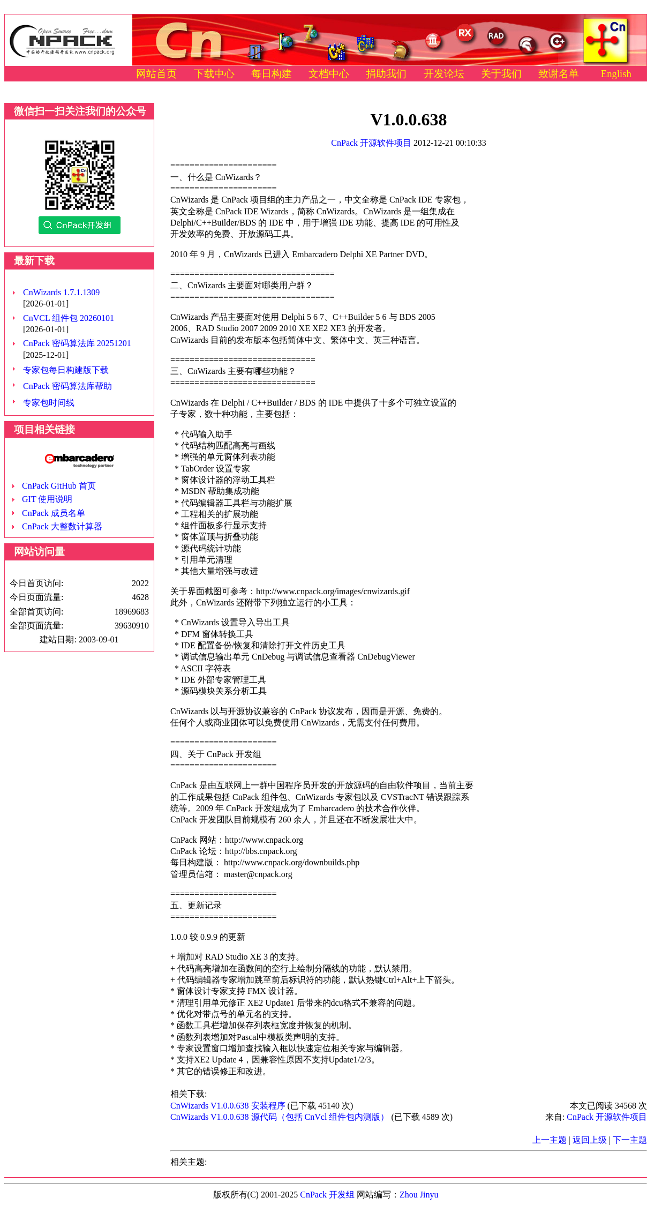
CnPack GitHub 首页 (59, 485)
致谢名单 (558, 73)
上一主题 (549, 1139)
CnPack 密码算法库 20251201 (77, 343)
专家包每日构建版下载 (66, 370)
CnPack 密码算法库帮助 (67, 386)
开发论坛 (444, 73)
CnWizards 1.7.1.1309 (61, 292)
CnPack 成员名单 (53, 513)
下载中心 (214, 73)
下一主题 (630, 1139)
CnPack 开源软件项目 (371, 142)
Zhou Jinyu (419, 1194)
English (616, 73)
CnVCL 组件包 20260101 (68, 318)
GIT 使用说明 (47, 499)
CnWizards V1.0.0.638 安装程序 (227, 1105)
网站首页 (156, 73)
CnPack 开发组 (327, 1194)
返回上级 (590, 1139)
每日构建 (271, 73)
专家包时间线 (48, 402)
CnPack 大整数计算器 (62, 526)
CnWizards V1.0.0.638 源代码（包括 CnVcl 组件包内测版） (279, 1116)
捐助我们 (386, 73)
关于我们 (501, 73)
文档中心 (329, 73)
